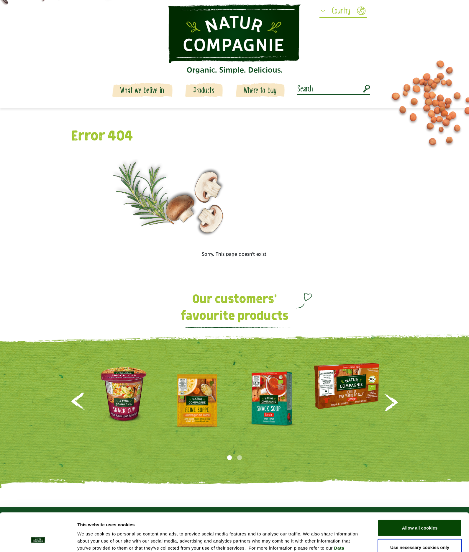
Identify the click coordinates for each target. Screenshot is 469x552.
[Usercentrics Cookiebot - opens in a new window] (38, 540)
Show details (309, 540)
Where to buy (260, 90)
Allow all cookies (420, 494)
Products (204, 90)
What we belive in (142, 90)
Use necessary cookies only (419, 513)
